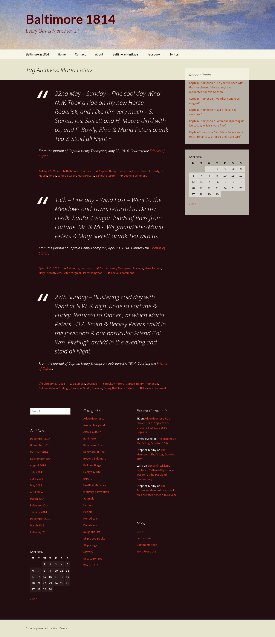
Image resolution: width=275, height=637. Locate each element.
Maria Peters (86, 175)
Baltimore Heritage (125, 54)
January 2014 (38, 512)
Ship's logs (90, 545)
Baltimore (72, 171)
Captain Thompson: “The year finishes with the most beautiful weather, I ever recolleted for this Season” (216, 87)
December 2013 (40, 519)
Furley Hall (110, 388)
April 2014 (36, 492)
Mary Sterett (47, 273)
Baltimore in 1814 (37, 54)
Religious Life (92, 532)
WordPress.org (146, 551)
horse (52, 175)
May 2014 (36, 485)
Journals (85, 171)
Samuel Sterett (105, 175)
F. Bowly (154, 171)
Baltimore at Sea (94, 452)
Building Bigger (93, 465)
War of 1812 (90, 565)
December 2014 (40, 439)
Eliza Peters (140, 171)
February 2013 (39, 532)
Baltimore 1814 (92, 445)
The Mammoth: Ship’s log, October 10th (156, 454)
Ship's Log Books (94, 538)
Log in (140, 531)
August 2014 (38, 465)
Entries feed (145, 538)
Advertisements (93, 418)
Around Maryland (94, 425)
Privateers (90, 525)
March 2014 (37, 499)
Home (62, 54)
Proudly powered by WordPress (46, 628)
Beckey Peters (114, 384)
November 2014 (40, 445)
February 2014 (39, 505)
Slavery (88, 552)
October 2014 (39, 452)
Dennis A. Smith (80, 388)
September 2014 (41, 459)
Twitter (175, 54)
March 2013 (37, 525)
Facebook (153, 54)
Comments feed (147, 545)
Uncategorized (92, 558)
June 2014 (36, 479)
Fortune (138, 268)
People (88, 512)
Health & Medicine (94, 485)
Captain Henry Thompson (115, 171)
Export (87, 478)
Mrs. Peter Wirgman (69, 273)
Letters (88, 505)
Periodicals (90, 518)
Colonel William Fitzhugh (54, 388)
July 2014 (36, 472)
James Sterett (67, 175)
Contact (80, 54)
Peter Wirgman (92, 273)
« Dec (192, 204)
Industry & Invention (96, 492)
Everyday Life (92, 472)
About (99, 54)
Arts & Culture (92, 432)
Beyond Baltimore (94, 458)
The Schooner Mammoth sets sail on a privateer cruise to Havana (157, 490)
